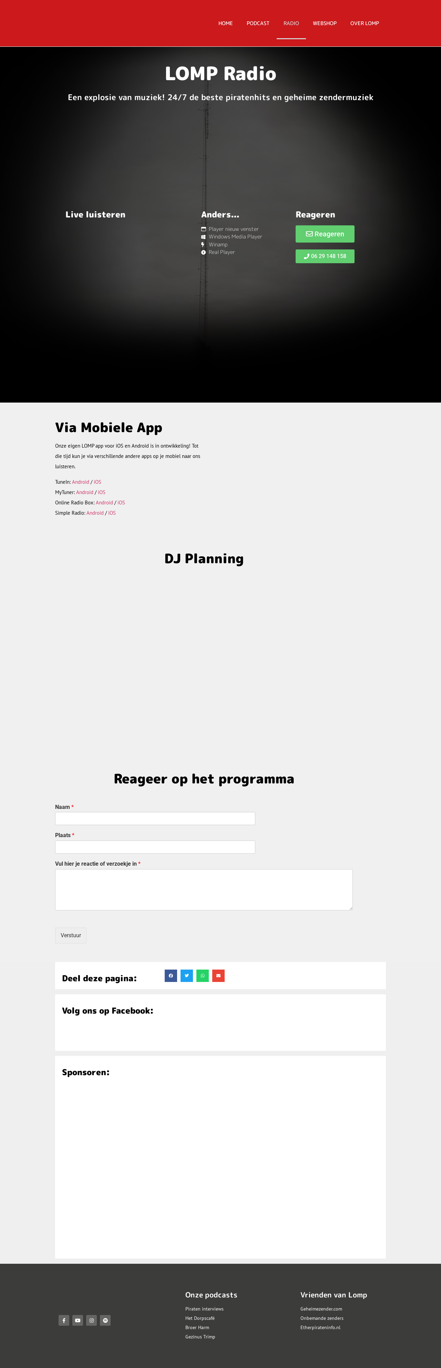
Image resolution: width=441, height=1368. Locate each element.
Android (80, 482)
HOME (225, 23)
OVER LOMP (364, 23)
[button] (171, 976)
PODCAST (258, 23)
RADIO (291, 23)
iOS (97, 482)
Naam (64, 807)
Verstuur (71, 935)
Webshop (325, 23)
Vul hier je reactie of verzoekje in (98, 864)
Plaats (64, 835)
